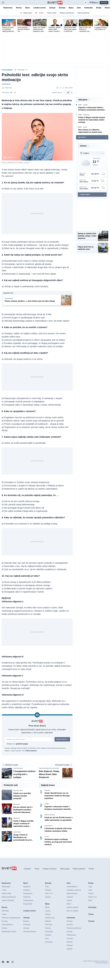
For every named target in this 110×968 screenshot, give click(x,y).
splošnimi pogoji (22, 744)
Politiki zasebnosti (31, 751)
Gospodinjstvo (9, 298)
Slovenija (47, 790)
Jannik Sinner (17, 832)
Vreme (83, 146)
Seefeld (46, 804)
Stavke (85, 127)
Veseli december (18, 768)
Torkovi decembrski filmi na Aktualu (49, 768)
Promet (46, 836)
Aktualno (82, 100)
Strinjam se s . (17, 744)
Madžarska (16, 804)
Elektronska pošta (49, 814)
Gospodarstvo (48, 825)
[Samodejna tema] (85, 2)
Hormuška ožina (18, 790)
